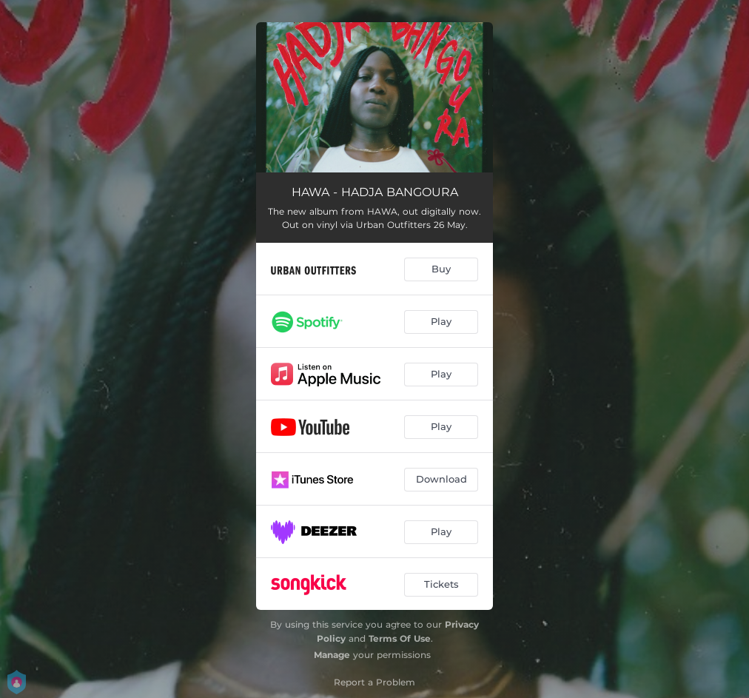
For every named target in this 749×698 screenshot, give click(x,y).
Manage (332, 654)
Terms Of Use (400, 638)
